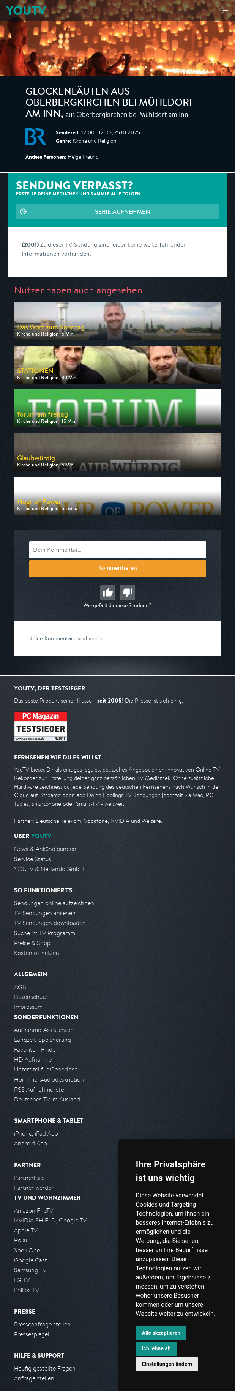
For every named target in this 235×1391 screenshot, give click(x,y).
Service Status (32, 859)
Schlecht (127, 592)
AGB (20, 987)
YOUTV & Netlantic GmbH (49, 869)
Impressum (28, 1007)
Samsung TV (30, 1270)
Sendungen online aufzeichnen (54, 903)
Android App (30, 1143)
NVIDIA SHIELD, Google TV (50, 1220)
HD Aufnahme (33, 1059)
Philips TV (26, 1290)
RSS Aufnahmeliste (39, 1089)
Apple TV (26, 1230)
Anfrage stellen (34, 1378)
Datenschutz (30, 997)
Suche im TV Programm (44, 933)
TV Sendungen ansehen (45, 913)
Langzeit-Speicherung (42, 1040)
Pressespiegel (31, 1334)
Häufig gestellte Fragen (45, 1368)
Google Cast (30, 1260)
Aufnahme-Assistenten (44, 1030)
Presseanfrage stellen (42, 1324)
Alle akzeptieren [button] (161, 1333)
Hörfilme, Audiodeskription (49, 1080)
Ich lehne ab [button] (156, 1348)
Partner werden (34, 1188)
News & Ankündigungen (45, 849)
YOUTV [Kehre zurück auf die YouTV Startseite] (26, 10)
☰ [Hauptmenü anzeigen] (225, 10)
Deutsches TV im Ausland (47, 1099)
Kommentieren (117, 569)
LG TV (22, 1280)
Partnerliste (29, 1178)
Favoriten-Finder (36, 1050)
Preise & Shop (32, 943)
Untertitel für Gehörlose (45, 1069)
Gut (107, 592)
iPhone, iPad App (36, 1133)
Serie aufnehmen (122, 211)
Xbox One (27, 1250)
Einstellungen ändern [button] (167, 1364)
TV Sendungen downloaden (50, 923)
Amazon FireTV (33, 1211)
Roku (20, 1240)
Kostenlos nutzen (36, 953)
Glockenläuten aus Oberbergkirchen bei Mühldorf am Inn (109, 104)
